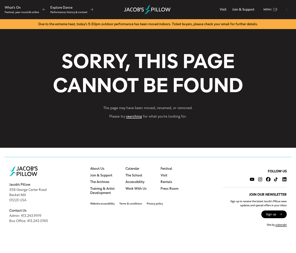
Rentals (166, 182)
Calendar (132, 168)
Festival (166, 168)
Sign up (271, 214)
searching (134, 116)
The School (133, 175)
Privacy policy (155, 203)
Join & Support (243, 9)
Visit (223, 9)
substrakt (281, 225)
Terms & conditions (130, 203)
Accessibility (135, 182)
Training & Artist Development (102, 190)
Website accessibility (102, 203)
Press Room (169, 188)
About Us (97, 168)
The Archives (99, 182)
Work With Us (136, 188)
